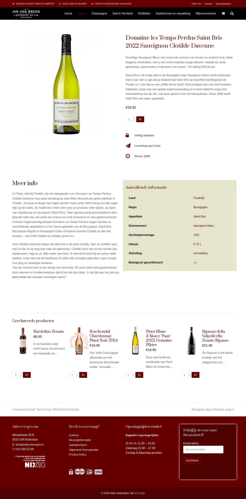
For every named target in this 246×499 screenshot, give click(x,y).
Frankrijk (199, 197)
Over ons (197, 3)
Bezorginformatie (80, 439)
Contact (208, 3)
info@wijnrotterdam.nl (29, 444)
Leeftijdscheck (78, 444)
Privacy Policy (77, 454)
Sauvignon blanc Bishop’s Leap (213, 409)
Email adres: (191, 443)
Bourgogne (200, 207)
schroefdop (201, 253)
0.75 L (197, 244)
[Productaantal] (129, 119)
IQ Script (140, 493)
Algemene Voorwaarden (83, 449)
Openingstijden (223, 3)
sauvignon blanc (204, 225)
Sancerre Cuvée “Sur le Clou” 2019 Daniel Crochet (45, 409)
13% (196, 234)
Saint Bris (200, 216)
